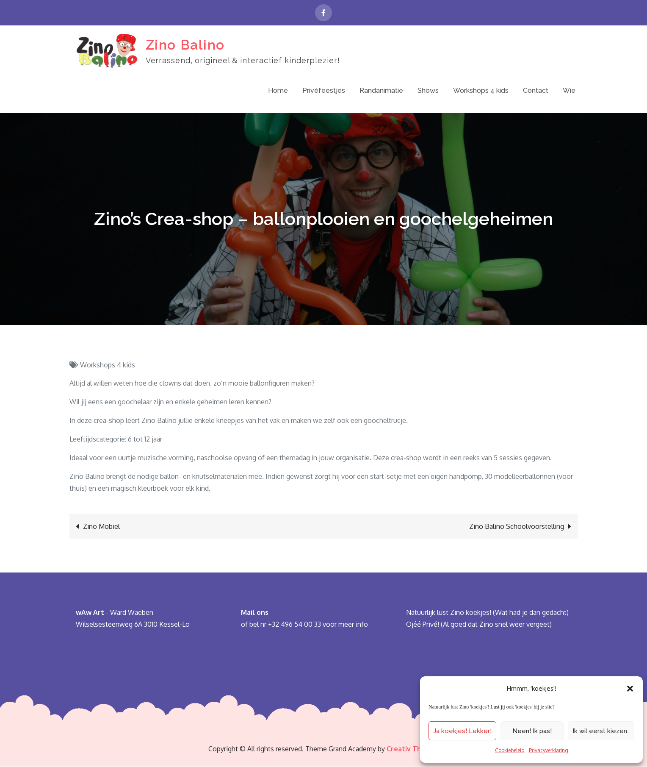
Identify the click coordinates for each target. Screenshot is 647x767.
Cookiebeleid (510, 750)
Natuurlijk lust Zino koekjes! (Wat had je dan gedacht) (487, 613)
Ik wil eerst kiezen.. (601, 731)
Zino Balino (185, 45)
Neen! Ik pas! (532, 731)
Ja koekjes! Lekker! (462, 731)
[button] (630, 688)
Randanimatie (381, 90)
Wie (569, 90)
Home (278, 90)
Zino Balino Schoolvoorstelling (516, 526)
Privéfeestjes (323, 90)
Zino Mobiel (101, 526)
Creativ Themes (413, 749)
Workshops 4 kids (481, 90)
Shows (428, 90)
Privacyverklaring (548, 750)
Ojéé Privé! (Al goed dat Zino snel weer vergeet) (479, 624)
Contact (535, 90)
